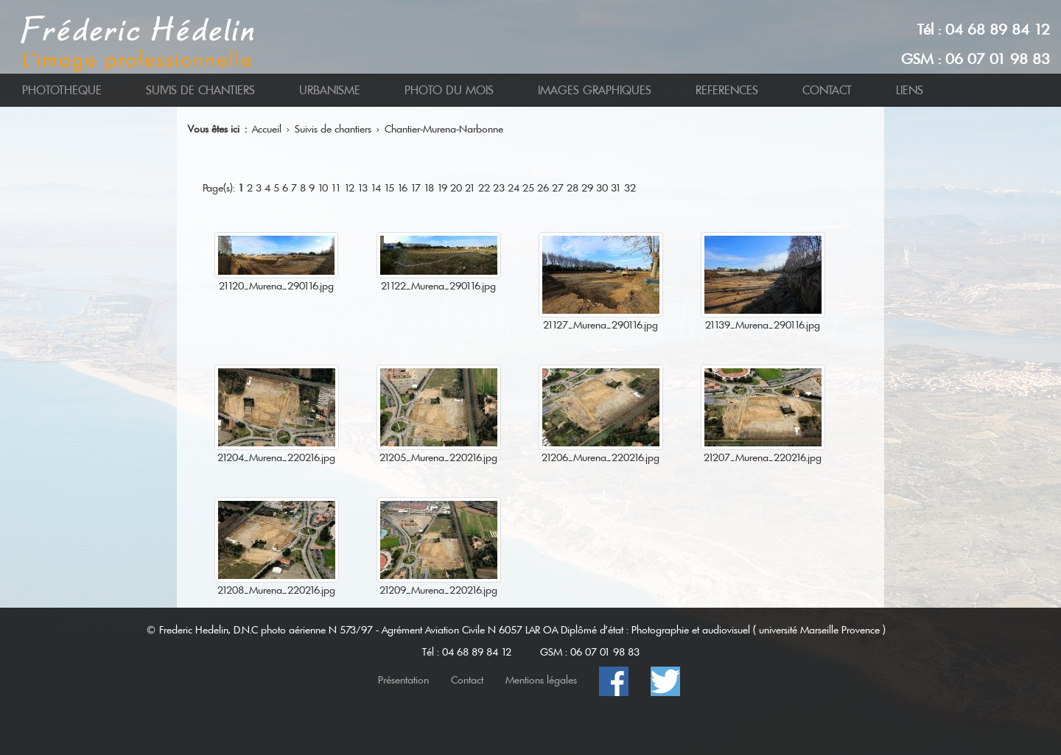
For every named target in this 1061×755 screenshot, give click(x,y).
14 (376, 187)
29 (587, 187)
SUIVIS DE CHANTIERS (200, 90)
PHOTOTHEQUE (62, 90)
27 (558, 187)
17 (415, 187)
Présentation (403, 679)
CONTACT (827, 90)
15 (389, 187)
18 (429, 187)
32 (630, 187)
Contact (467, 679)
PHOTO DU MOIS (449, 90)
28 (572, 187)
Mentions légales (541, 679)
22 (484, 187)
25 (528, 187)
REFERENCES (727, 90)
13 (362, 187)
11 (336, 187)
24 (513, 187)
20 (456, 187)
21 (470, 187)
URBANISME (329, 90)
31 (616, 187)
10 (323, 187)
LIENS (909, 90)
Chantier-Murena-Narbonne (444, 129)
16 (402, 187)
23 (499, 187)
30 (602, 187)
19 (442, 187)
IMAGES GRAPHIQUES (594, 90)
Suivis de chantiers (333, 129)
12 (349, 187)
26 (543, 187)
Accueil (266, 129)
